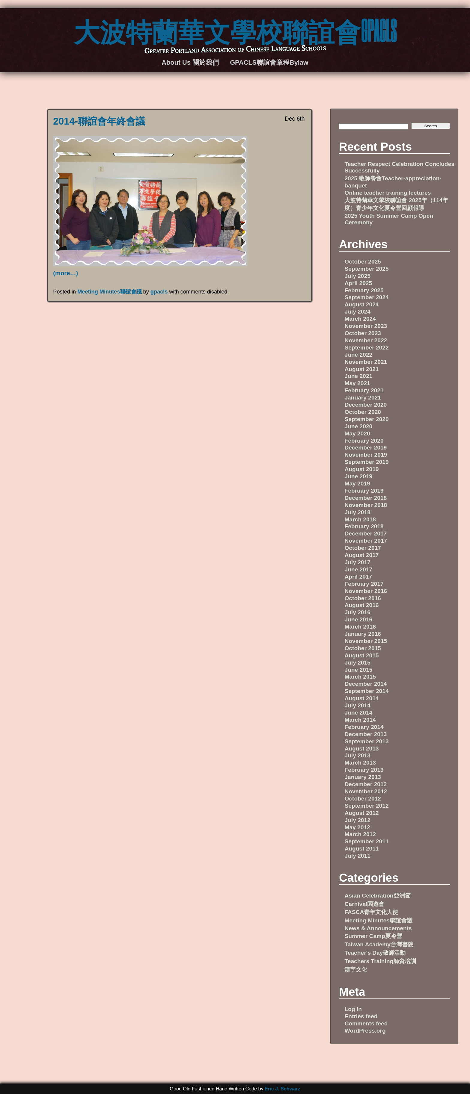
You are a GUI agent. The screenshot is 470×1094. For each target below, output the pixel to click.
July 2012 (357, 820)
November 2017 (365, 541)
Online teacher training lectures (387, 193)
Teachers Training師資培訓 (380, 961)
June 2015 (358, 670)
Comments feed (366, 1023)
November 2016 (365, 591)
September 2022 (366, 347)
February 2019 (363, 491)
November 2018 (365, 505)
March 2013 (360, 762)
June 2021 (358, 376)
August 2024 (361, 304)
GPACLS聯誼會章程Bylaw (269, 62)
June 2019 (358, 476)
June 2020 (358, 426)
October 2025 (362, 261)
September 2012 (366, 806)
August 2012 (361, 813)
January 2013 (362, 777)
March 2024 (360, 319)
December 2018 (365, 498)
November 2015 (365, 641)
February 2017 (363, 584)
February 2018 (363, 526)
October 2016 (362, 598)
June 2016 (358, 619)
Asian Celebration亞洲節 (377, 895)
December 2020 (365, 405)
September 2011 (366, 841)
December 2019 (365, 447)
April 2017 (358, 577)
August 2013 (361, 748)
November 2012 (365, 791)
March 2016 (360, 627)
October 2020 (362, 412)
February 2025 (363, 290)
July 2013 (357, 755)
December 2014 (365, 684)
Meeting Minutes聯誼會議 (109, 292)
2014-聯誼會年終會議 (99, 121)
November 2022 (365, 340)
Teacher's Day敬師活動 (375, 953)
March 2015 (360, 677)
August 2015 (361, 655)
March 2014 (360, 720)
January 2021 (362, 397)
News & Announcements (378, 928)
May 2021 (357, 383)
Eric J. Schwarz (282, 1088)
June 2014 (358, 712)
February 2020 (363, 441)
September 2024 (366, 297)
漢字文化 (355, 969)
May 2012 (357, 827)
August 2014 (361, 698)
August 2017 (361, 555)
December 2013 (365, 734)
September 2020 (366, 419)
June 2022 (358, 355)
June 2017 (358, 569)
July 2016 (357, 612)
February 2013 (363, 770)
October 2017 (362, 548)
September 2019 (366, 462)
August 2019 (361, 469)
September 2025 (366, 269)
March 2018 (360, 519)
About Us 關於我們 (190, 62)
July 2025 (357, 276)
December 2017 (365, 533)
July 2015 (357, 662)
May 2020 (357, 433)
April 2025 (358, 283)
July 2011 (357, 856)
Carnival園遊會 (364, 904)
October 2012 (362, 798)
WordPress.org (364, 1031)
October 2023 (362, 333)
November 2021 (365, 362)
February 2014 (363, 727)
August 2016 (361, 605)
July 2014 (357, 705)
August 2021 (361, 369)
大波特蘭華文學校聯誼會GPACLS (235, 30)
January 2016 (362, 634)
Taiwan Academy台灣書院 (378, 944)
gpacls (159, 292)
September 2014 (366, 691)
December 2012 (365, 784)
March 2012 (360, 834)
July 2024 (357, 311)
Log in (353, 1009)
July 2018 (357, 512)
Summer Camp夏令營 (373, 936)
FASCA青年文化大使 (371, 912)
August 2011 (361, 848)
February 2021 (363, 390)
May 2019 (357, 483)
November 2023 (365, 326)
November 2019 (365, 455)
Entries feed (360, 1016)
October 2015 (362, 648)
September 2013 (366, 741)
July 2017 (357, 562)
